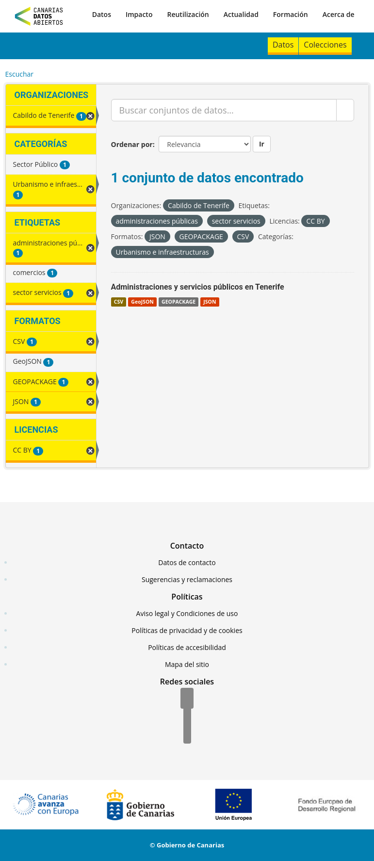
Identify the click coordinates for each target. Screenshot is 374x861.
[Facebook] (187, 699)
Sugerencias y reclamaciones (187, 579)
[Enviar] (345, 110)
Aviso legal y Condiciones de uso (187, 613)
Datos (101, 14)
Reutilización (188, 14)
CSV (118, 301)
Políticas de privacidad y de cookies (186, 630)
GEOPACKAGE (178, 301)
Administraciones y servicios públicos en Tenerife (197, 287)
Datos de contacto (186, 562)
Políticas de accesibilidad (187, 647)
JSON (209, 301)
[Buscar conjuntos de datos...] (224, 110)
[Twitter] (187, 716)
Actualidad (241, 14)
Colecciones (325, 44)
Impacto (139, 14)
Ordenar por (132, 144)
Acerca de (339, 14)
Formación (290, 14)
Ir (261, 143)
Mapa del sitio (187, 664)
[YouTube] (187, 734)
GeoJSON (142, 301)
